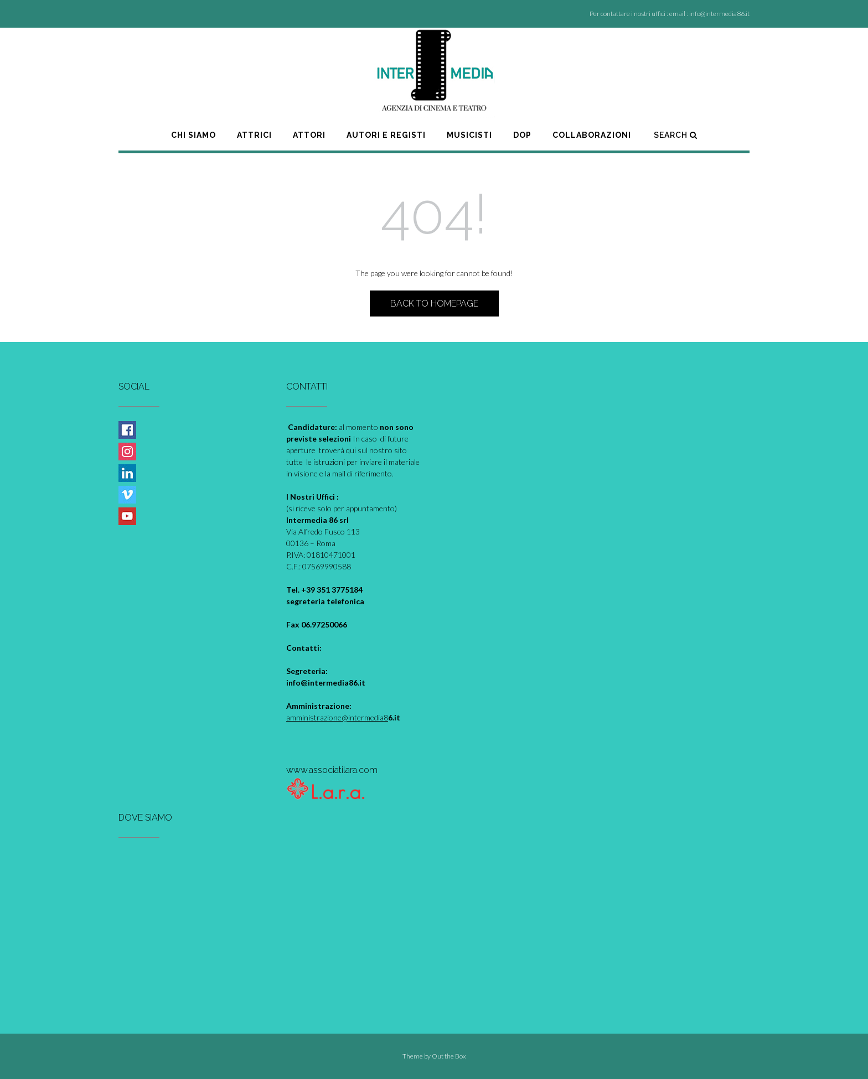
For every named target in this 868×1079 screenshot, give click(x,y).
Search (676, 135)
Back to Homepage (434, 303)
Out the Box (449, 1056)
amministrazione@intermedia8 (337, 717)
